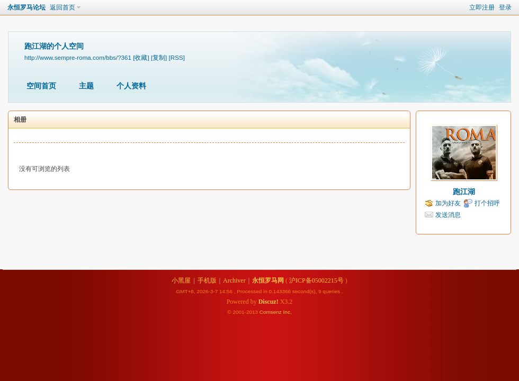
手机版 (207, 280)
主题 (86, 86)
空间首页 (41, 86)
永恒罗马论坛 (26, 7)
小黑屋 (181, 280)
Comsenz (271, 312)
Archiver (234, 280)
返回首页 (62, 7)
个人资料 (131, 86)
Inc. (287, 312)
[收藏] (141, 57)
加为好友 (448, 203)
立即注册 (482, 7)
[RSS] (177, 57)
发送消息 (448, 215)
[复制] (159, 57)
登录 (505, 7)
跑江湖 (464, 192)
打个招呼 (487, 203)
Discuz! (268, 301)
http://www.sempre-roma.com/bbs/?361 (77, 57)
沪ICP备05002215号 (316, 280)
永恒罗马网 (268, 280)
